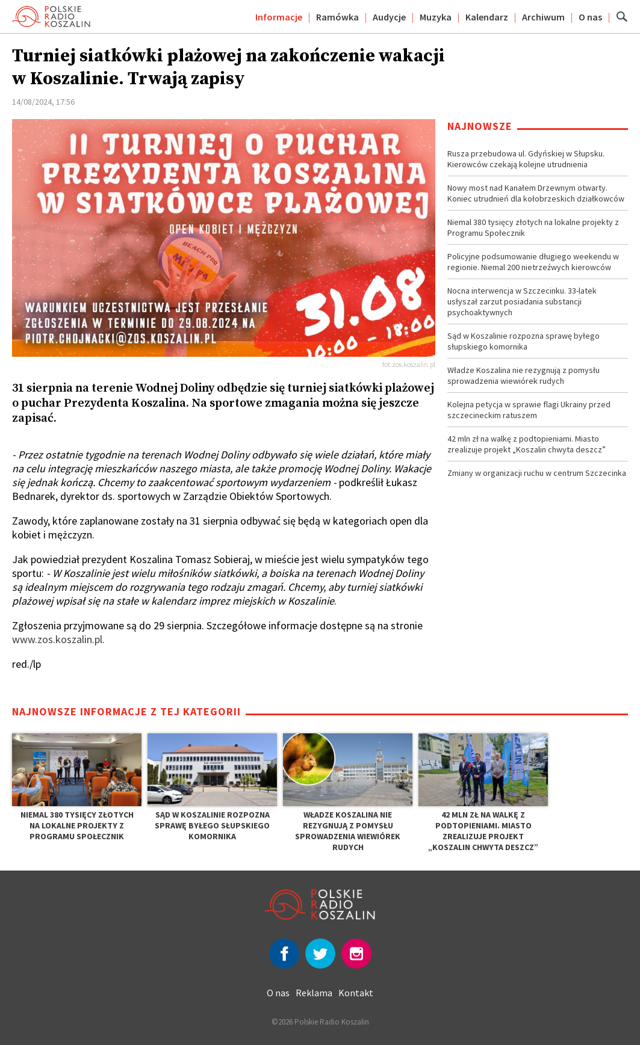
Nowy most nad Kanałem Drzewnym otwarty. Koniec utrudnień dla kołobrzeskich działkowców (535, 193)
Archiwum (543, 17)
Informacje (278, 17)
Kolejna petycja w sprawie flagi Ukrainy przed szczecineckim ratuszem (528, 410)
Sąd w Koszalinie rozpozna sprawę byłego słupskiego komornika (523, 341)
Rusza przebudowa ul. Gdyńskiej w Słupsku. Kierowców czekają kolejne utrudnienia (525, 159)
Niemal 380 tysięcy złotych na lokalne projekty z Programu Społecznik (533, 227)
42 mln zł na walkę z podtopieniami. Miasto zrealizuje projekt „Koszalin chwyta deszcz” (526, 444)
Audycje (389, 17)
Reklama (314, 993)
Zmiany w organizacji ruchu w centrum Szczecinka (536, 472)
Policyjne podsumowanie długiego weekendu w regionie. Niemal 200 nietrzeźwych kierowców (533, 262)
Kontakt (355, 993)
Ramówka (337, 17)
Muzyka (436, 17)
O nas (590, 17)
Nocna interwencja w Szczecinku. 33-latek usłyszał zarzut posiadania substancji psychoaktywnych (522, 301)
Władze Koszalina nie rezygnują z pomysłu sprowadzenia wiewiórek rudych (523, 375)
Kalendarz (486, 17)
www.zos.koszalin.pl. (58, 639)
